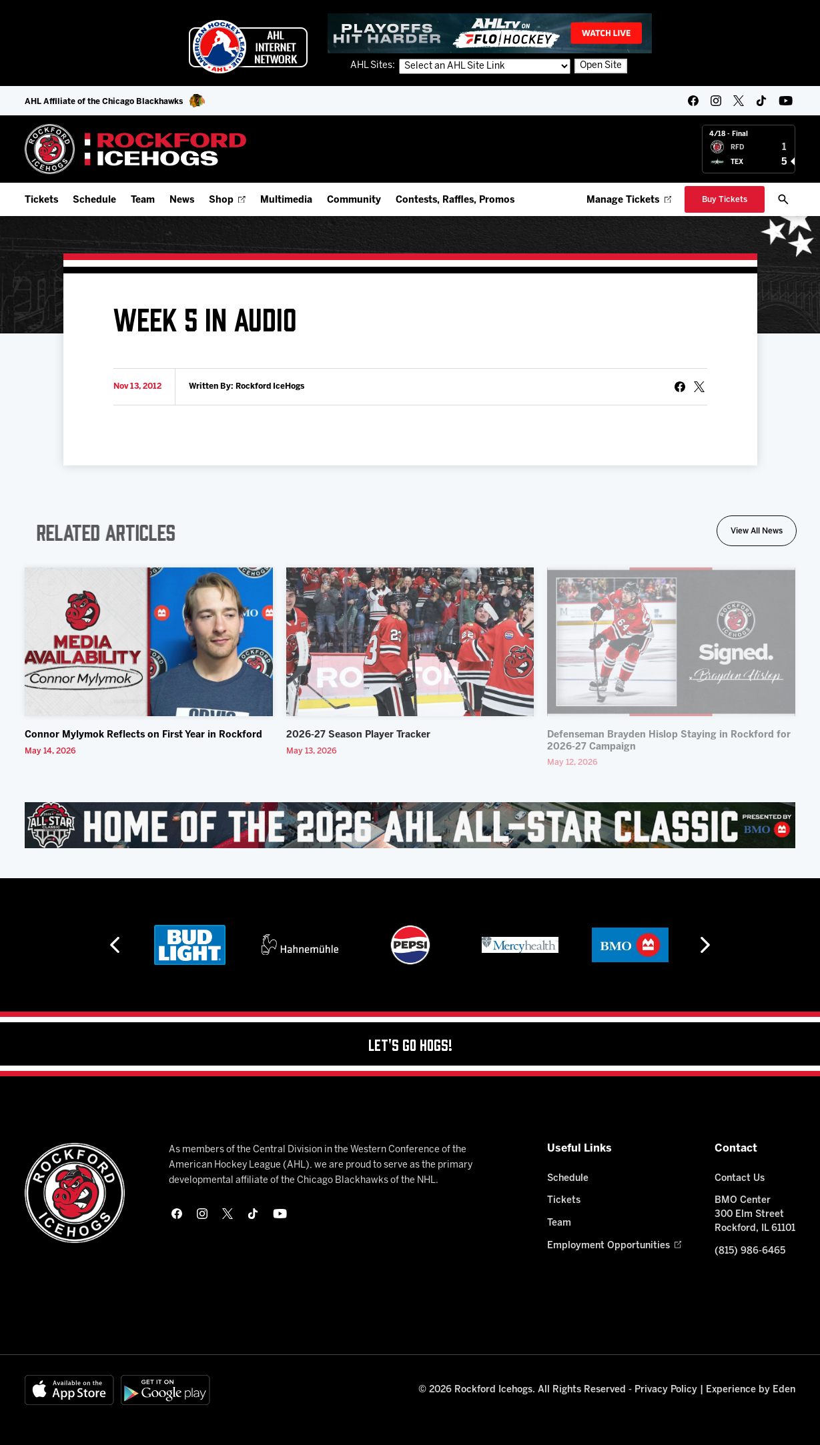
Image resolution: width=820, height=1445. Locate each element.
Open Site (601, 65)
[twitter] (739, 101)
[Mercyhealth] (520, 945)
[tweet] (699, 387)
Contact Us (740, 1178)
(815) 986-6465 (750, 1251)
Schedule (94, 200)
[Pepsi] (410, 945)
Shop (227, 200)
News (181, 200)
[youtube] (785, 101)
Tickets (41, 200)
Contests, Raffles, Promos (455, 200)
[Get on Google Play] (165, 1390)
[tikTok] (761, 101)
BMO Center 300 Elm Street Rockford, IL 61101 (755, 1214)
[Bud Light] (190, 945)
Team (143, 200)
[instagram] (716, 101)
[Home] (136, 149)
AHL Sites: (373, 65)
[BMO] (630, 945)
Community (354, 200)
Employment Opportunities (614, 1246)
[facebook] (693, 101)
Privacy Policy (666, 1390)
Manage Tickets (628, 200)
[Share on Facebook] (680, 387)
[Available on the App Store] (69, 1390)
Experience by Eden (750, 1390)
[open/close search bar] (783, 199)
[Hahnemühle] (300, 945)
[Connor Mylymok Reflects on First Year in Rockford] (149, 641)
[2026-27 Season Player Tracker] (410, 641)
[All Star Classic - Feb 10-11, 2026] (410, 825)
